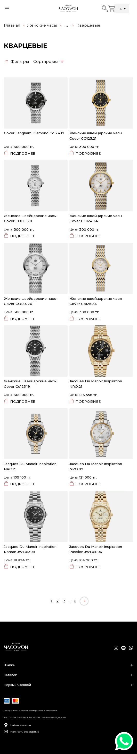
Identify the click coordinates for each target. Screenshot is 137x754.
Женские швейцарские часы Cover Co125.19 (30, 383)
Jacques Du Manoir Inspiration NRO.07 (95, 466)
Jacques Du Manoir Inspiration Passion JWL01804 (95, 549)
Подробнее (19, 153)
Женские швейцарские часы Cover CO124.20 (30, 301)
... (67, 25)
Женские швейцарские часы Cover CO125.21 (95, 135)
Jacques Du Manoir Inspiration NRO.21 (95, 383)
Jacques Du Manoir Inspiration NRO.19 (30, 466)
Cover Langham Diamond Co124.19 (34, 133)
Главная (12, 25)
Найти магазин (17, 725)
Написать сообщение (21, 731)
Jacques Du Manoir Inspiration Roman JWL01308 (30, 549)
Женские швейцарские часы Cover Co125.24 (95, 301)
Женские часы (42, 25)
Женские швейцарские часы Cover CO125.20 (30, 218)
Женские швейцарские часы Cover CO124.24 (95, 218)
